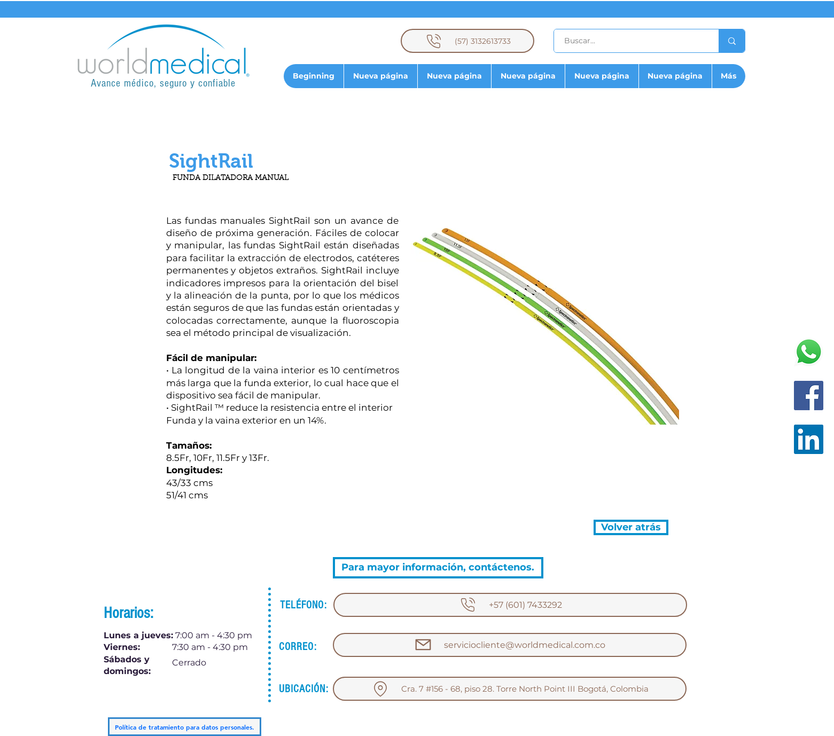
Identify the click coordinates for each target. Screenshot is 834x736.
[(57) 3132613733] (467, 41)
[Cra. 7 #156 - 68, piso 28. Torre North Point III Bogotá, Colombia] (510, 689)
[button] (211, 161)
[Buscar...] (630, 40)
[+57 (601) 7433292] (510, 605)
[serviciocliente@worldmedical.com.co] (510, 645)
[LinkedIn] (808, 439)
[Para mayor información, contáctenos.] (438, 567)
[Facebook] (808, 395)
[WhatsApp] (808, 351)
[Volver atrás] (631, 527)
